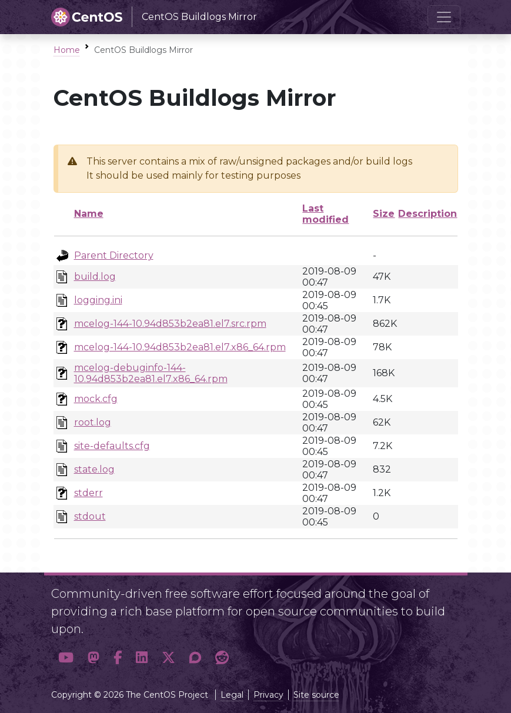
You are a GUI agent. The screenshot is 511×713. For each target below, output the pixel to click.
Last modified (325, 214)
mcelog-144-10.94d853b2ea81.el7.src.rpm (170, 323)
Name (88, 213)
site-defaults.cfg (112, 445)
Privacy (268, 694)
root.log (92, 422)
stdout (90, 516)
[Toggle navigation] (443, 17)
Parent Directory (113, 255)
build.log (95, 276)
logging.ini (98, 300)
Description (427, 213)
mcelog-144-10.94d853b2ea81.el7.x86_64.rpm (180, 347)
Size (384, 213)
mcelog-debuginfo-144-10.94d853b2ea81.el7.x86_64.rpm (151, 373)
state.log (94, 469)
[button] (66, 657)
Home (67, 50)
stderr (88, 492)
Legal (232, 694)
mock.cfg (96, 398)
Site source (316, 694)
